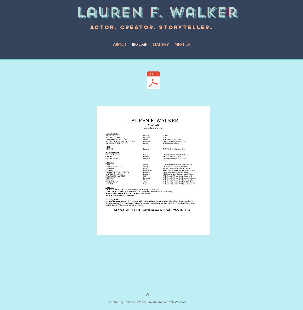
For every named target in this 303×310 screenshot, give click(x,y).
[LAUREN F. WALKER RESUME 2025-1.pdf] (153, 80)
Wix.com (180, 302)
